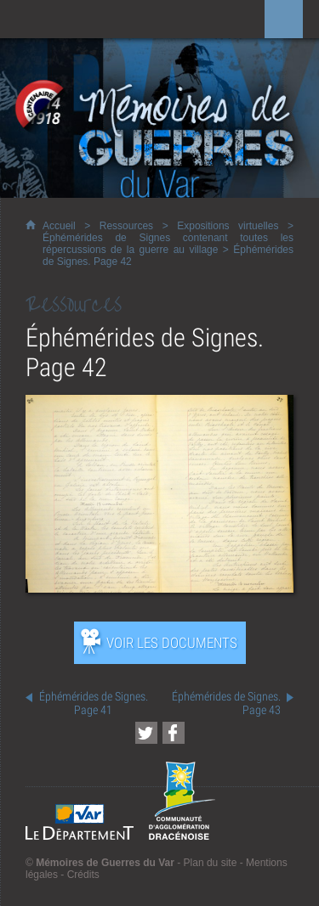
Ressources (126, 226)
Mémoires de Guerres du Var (105, 863)
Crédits (83, 875)
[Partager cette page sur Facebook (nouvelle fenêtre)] (173, 733)
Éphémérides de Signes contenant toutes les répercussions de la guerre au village (168, 244)
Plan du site (210, 863)
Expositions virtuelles (227, 226)
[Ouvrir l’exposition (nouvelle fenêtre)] (159, 588)
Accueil (59, 226)
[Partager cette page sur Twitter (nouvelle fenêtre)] (146, 733)
